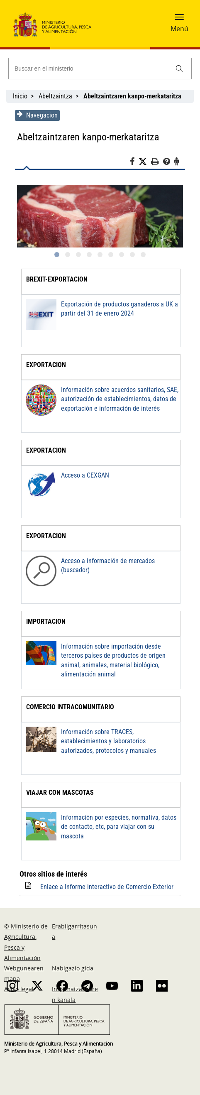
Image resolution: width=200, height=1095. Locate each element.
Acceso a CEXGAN (83, 475)
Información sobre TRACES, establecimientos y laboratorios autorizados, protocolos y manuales (119, 741)
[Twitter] (147, 162)
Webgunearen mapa (24, 973)
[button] (179, 19)
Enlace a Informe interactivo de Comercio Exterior (104, 887)
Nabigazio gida (72, 968)
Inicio (20, 96)
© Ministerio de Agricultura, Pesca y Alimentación (26, 942)
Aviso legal (19, 989)
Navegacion (35, 115)
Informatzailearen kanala (75, 994)
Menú (179, 28)
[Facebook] (136, 163)
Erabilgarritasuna (74, 931)
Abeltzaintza (55, 96)
